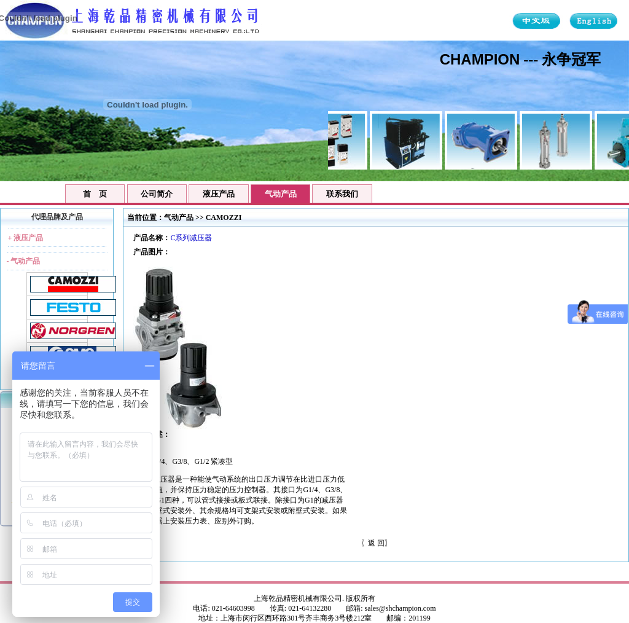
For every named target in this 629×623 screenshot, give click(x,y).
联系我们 (342, 193)
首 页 (95, 193)
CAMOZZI (224, 217)
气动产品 (178, 217)
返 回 (376, 543)
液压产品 (219, 193)
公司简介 (157, 193)
